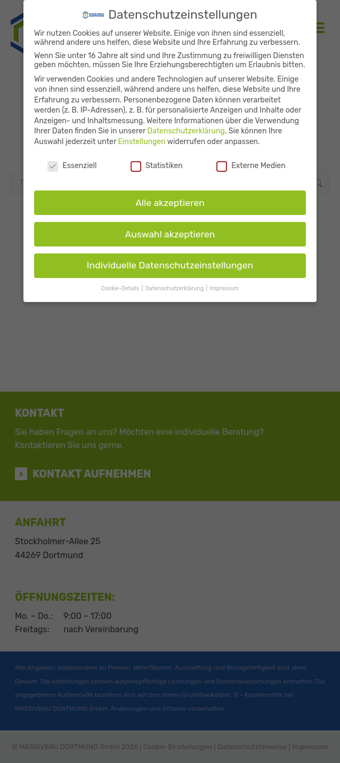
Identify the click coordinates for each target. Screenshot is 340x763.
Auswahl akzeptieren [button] (170, 234)
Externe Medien (250, 165)
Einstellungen (141, 141)
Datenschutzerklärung (186, 131)
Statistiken (157, 165)
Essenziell (71, 165)
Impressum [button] (224, 288)
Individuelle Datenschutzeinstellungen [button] (170, 265)
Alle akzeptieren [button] (170, 202)
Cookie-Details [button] (121, 288)
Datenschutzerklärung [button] (175, 288)
